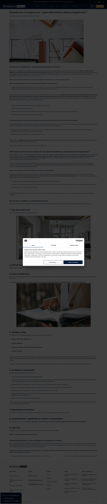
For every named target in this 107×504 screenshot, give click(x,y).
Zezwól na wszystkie (73, 262)
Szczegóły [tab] (53, 245)
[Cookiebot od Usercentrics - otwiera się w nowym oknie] (77, 241)
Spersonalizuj (53, 262)
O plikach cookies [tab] (74, 245)
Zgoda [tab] (33, 245)
